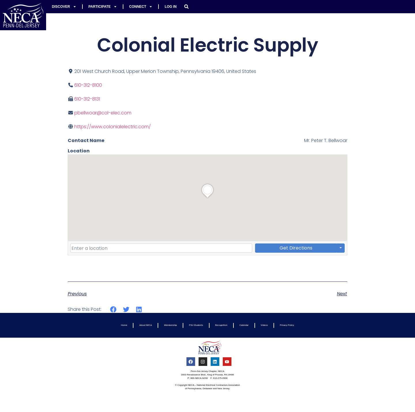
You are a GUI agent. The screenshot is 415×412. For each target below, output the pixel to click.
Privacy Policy (287, 325)
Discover (64, 6)
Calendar (244, 325)
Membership (170, 325)
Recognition (221, 325)
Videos (264, 325)
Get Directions (296, 248)
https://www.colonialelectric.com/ (112, 126)
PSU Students (196, 325)
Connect (140, 6)
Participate (102, 6)
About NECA (145, 325)
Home (124, 325)
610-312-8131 (87, 99)
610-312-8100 (88, 85)
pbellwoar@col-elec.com (102, 112)
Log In (170, 7)
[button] (186, 7)
